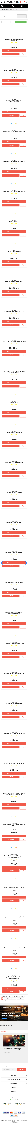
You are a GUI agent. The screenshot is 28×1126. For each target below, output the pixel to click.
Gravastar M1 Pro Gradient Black (14, 643)
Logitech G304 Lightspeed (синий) (14, 191)
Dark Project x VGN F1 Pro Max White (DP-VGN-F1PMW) (14, 372)
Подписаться (22, 1069)
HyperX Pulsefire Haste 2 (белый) (14, 917)
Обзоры (3, 1031)
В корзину (11, 115)
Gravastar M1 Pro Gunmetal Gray (14, 673)
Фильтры (22, 16)
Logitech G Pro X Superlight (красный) (14, 40)
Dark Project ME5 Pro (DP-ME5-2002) (14, 341)
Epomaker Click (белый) (14, 492)
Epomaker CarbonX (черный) (14, 462)
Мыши (14, 250)
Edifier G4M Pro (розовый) (14, 432)
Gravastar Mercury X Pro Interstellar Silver (14, 825)
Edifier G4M (14, 402)
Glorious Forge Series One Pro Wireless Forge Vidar (14, 613)
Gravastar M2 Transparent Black (14, 763)
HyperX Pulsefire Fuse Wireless (14, 887)
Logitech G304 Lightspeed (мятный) (14, 161)
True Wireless (6, 6)
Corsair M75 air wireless (14, 251)
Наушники (15, 6)
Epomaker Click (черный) (14, 522)
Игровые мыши (14, 461)
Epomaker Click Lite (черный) (14, 582)
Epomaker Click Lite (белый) (14, 552)
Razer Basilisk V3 (14, 221)
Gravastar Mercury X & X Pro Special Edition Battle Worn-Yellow (14, 794)
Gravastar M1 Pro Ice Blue (14, 703)
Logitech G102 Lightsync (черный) (14, 131)
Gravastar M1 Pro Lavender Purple (14, 733)
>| (5, 1000)
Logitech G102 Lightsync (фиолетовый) (14, 101)
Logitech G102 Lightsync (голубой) (14, 70)
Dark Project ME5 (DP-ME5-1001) (14, 281)
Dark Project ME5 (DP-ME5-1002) (14, 311)
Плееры (24, 6)
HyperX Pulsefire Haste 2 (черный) (14, 947)
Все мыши (14, 69)
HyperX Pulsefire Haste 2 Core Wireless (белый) (14, 977)
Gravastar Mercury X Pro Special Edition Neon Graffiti (14, 856)
